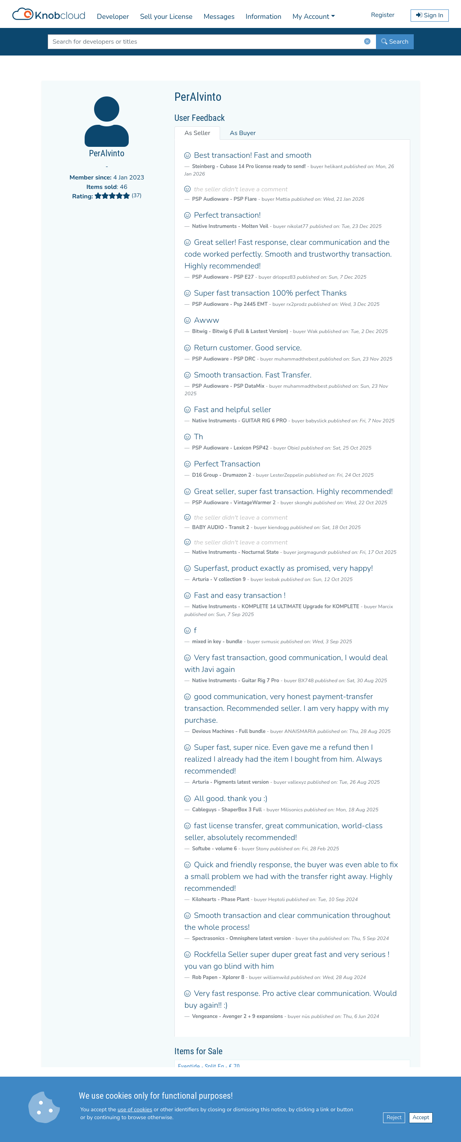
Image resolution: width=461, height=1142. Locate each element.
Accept (421, 1117)
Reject (394, 1117)
